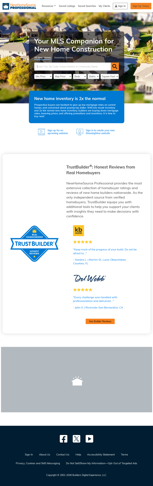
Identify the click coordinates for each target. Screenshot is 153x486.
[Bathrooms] (93, 76)
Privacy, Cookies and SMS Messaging (38, 463)
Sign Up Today (141, 6)
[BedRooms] (80, 76)
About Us (44, 454)
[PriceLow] (43, 76)
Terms (124, 454)
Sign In (122, 6)
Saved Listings (67, 6)
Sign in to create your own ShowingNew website (100, 132)
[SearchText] (72, 66)
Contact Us (62, 454)
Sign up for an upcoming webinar (58, 132)
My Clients (104, 6)
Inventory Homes (63, 57)
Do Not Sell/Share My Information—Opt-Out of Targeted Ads (101, 463)
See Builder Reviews (100, 321)
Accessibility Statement (101, 454)
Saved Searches (87, 6)
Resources (47, 6)
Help (78, 454)
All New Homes (42, 57)
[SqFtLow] (110, 76)
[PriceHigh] (63, 76)
